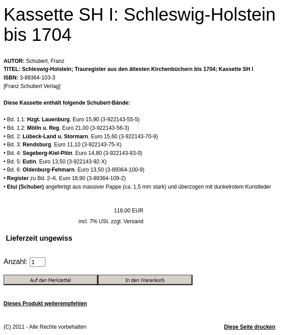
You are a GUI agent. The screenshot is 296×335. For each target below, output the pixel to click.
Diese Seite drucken (249, 327)
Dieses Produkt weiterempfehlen (45, 303)
